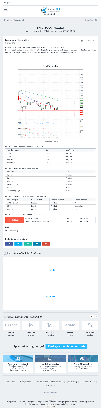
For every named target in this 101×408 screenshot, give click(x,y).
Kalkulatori (50, 385)
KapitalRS (8, 2)
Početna (9, 20)
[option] (11, 329)
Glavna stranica (51, 392)
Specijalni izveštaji (70, 382)
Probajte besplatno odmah (66, 346)
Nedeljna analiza (26, 382)
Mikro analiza (56, 382)
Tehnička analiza (41, 382)
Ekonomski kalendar (87, 382)
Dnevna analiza (11, 382)
